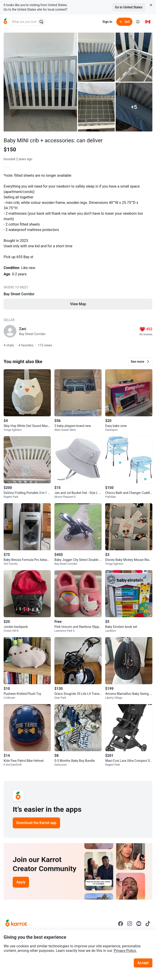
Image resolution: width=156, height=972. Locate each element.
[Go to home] (5, 21)
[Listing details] (78, 244)
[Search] (41, 22)
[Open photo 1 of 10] (40, 82)
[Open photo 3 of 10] (134, 57)
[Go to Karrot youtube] (138, 923)
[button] (140, 361)
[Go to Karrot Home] (16, 924)
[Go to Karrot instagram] (129, 923)
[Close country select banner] (151, 5)
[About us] (138, 22)
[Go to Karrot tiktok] (148, 923)
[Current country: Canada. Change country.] (147, 21)
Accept (143, 963)
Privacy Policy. (125, 950)
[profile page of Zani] (10, 331)
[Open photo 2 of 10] (96, 57)
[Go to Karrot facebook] (120, 923)
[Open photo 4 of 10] (96, 107)
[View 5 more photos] (134, 107)
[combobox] (23, 22)
